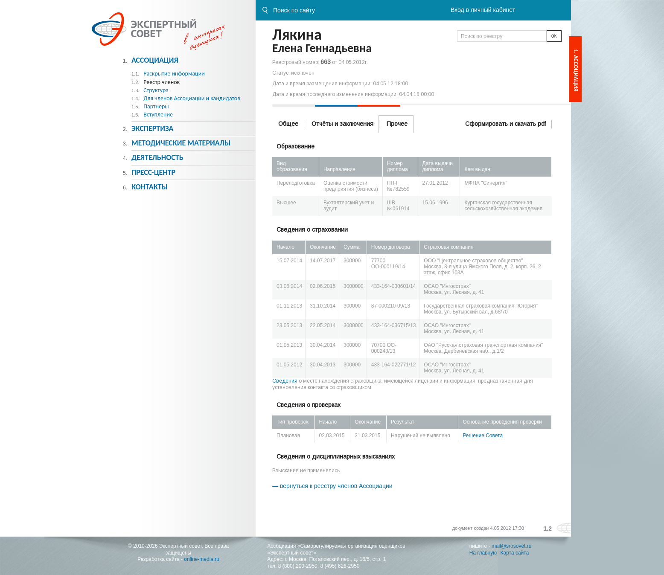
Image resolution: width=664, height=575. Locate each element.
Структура (156, 90)
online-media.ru (201, 559)
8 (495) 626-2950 (339, 566)
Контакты (149, 187)
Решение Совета (483, 436)
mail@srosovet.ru (512, 546)
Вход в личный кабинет (483, 9)
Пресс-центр (153, 172)
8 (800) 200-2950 (297, 566)
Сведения (284, 381)
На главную (483, 553)
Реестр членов (161, 82)
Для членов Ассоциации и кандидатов (191, 98)
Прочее (397, 123)
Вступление (158, 114)
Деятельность (157, 157)
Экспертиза (152, 128)
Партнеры (156, 106)
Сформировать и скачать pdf (505, 123)
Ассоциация (154, 60)
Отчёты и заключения (342, 123)
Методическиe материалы (180, 143)
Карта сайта (515, 553)
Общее (288, 123)
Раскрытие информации (174, 73)
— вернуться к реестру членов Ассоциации (332, 485)
